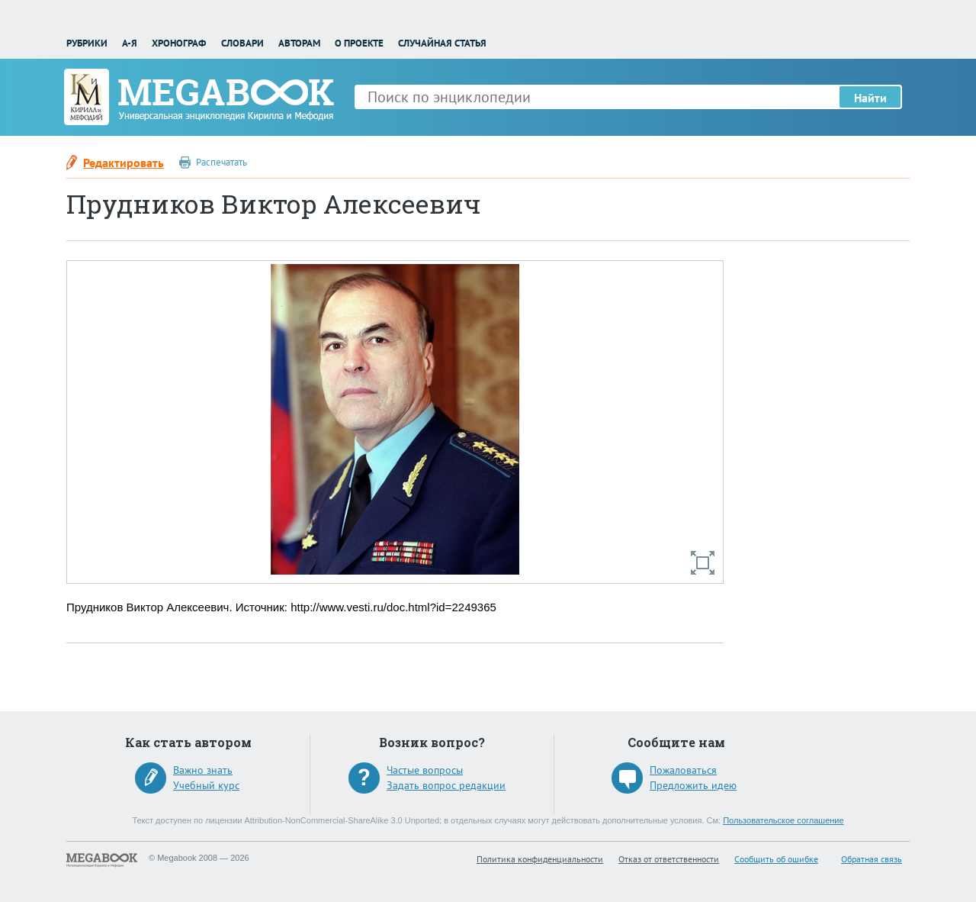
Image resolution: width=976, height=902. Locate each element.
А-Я (129, 43)
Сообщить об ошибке (776, 859)
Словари (242, 43)
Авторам (299, 43)
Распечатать (221, 162)
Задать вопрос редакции (446, 785)
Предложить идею (693, 785)
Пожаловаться (683, 770)
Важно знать (203, 770)
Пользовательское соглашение (783, 820)
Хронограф (179, 43)
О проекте (359, 43)
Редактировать (123, 162)
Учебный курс (206, 785)
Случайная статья (442, 43)
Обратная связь (871, 859)
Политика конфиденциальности (540, 859)
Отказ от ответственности (668, 859)
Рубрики (87, 43)
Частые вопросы (425, 770)
